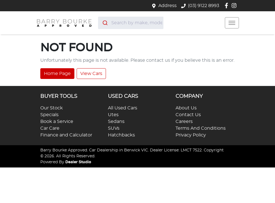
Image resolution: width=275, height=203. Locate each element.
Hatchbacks (121, 135)
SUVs (113, 128)
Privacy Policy (191, 135)
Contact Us (188, 114)
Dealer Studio (78, 162)
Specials (49, 114)
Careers (184, 121)
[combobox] (130, 23)
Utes (113, 114)
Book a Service (56, 121)
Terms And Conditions (201, 128)
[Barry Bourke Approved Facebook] (227, 5)
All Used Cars (122, 108)
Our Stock (51, 108)
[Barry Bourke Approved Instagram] (235, 5)
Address (167, 5)
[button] (232, 22)
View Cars (91, 73)
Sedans (116, 121)
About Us (186, 108)
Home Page (57, 73)
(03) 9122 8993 (203, 5)
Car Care (49, 128)
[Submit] (104, 23)
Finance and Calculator (66, 135)
